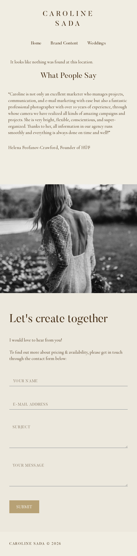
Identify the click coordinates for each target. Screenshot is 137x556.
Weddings (96, 43)
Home (36, 43)
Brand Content (64, 43)
